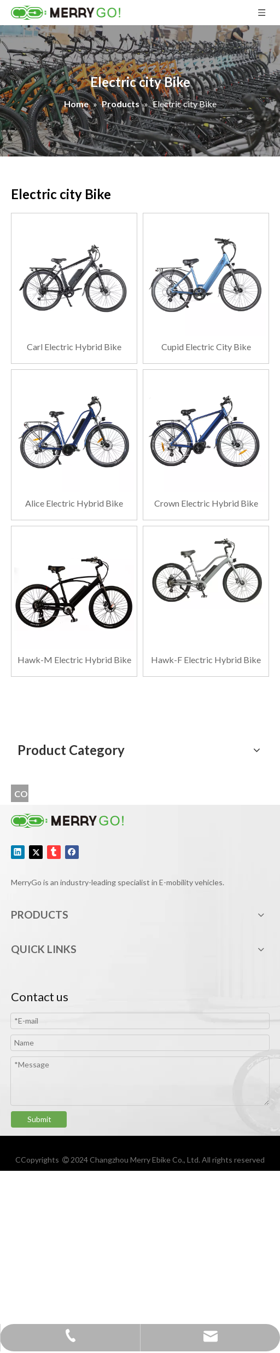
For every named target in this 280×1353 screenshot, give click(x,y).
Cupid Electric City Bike (206, 346)
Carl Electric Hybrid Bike (74, 346)
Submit (39, 1119)
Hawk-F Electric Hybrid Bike (206, 659)
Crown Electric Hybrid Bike (206, 503)
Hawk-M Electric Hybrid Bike (74, 659)
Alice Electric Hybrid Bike (74, 503)
